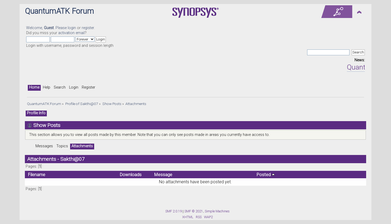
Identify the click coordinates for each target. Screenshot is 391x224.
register (88, 28)
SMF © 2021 (193, 211)
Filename (36, 174)
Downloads (131, 174)
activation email (71, 33)
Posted (266, 174)
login (72, 28)
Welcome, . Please (47, 28)
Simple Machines (217, 211)
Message (163, 174)
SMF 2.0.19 (173, 211)
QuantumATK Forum (59, 11)
